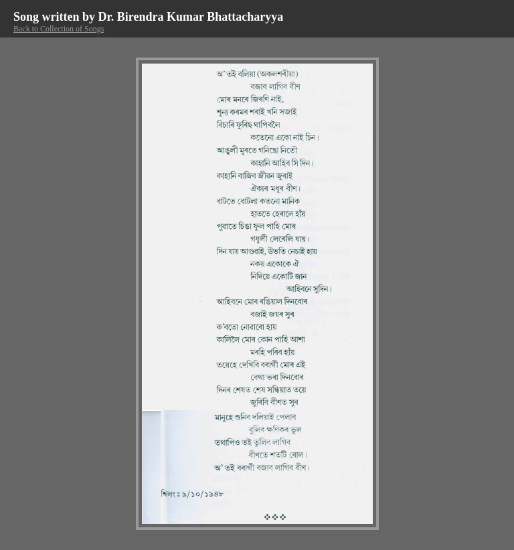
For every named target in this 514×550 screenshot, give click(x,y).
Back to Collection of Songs (58, 28)
